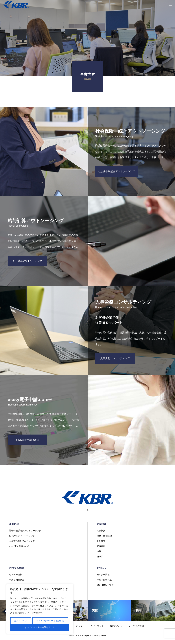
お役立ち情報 (16, 568)
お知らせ (102, 568)
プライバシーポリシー (74, 626)
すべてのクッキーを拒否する (50, 620)
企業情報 (102, 524)
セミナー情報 (15, 574)
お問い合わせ (116, 626)
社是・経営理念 (104, 536)
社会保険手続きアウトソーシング (25, 530)
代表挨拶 (101, 530)
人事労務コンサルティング (22, 541)
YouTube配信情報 (105, 585)
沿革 (99, 551)
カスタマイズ (20, 620)
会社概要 (101, 541)
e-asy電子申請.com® (19, 546)
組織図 (100, 556)
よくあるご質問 (136, 626)
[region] (39, 609)
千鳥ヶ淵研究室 (16, 579)
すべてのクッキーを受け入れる (40, 627)
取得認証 (101, 546)
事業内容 (14, 524)
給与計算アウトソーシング (22, 536)
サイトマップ (97, 626)
